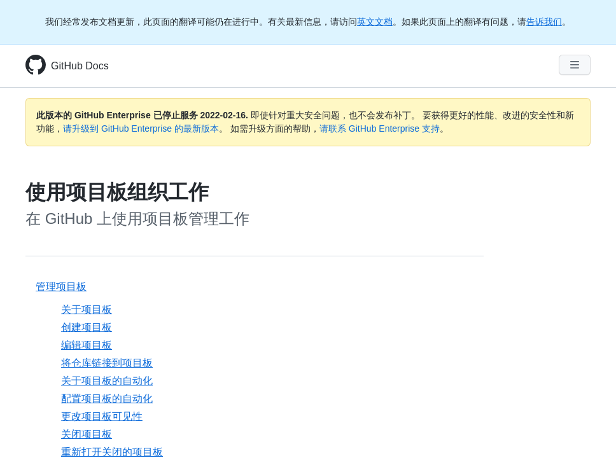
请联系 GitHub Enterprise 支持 (379, 128)
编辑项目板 (86, 345)
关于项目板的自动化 (107, 380)
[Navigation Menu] (575, 65)
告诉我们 (544, 22)
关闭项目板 (86, 434)
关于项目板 (86, 309)
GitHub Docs (80, 65)
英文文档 (375, 22)
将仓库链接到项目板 (107, 362)
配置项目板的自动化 (107, 398)
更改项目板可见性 (102, 416)
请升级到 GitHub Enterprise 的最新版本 (141, 128)
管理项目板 (61, 286)
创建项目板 (86, 327)
